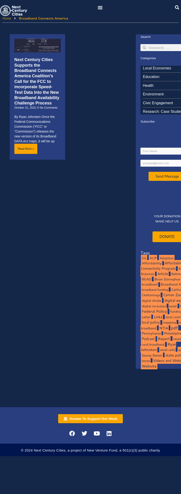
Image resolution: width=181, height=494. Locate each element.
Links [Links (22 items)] (158, 316)
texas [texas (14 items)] (146, 360)
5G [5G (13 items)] (144, 258)
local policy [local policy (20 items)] (151, 322)
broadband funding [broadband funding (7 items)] (155, 290)
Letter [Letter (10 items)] (146, 317)
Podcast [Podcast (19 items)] (148, 338)
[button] (100, 7)
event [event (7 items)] (173, 306)
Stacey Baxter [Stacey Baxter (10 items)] (152, 355)
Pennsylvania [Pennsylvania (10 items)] (151, 333)
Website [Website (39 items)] (149, 366)
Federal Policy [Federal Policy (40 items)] (154, 311)
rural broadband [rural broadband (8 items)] (153, 344)
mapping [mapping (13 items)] (169, 322)
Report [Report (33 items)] (164, 338)
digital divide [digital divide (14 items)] (151, 300)
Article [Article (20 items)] (162, 273)
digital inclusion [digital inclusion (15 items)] (154, 306)
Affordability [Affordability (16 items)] (152, 263)
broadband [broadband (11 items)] (150, 284)
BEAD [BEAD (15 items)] (146, 279)
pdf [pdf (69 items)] (174, 328)
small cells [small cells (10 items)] (167, 350)
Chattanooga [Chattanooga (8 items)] (151, 295)
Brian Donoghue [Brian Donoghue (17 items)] (167, 279)
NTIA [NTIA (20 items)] (163, 328)
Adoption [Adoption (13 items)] (167, 258)
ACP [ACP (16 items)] (152, 258)
